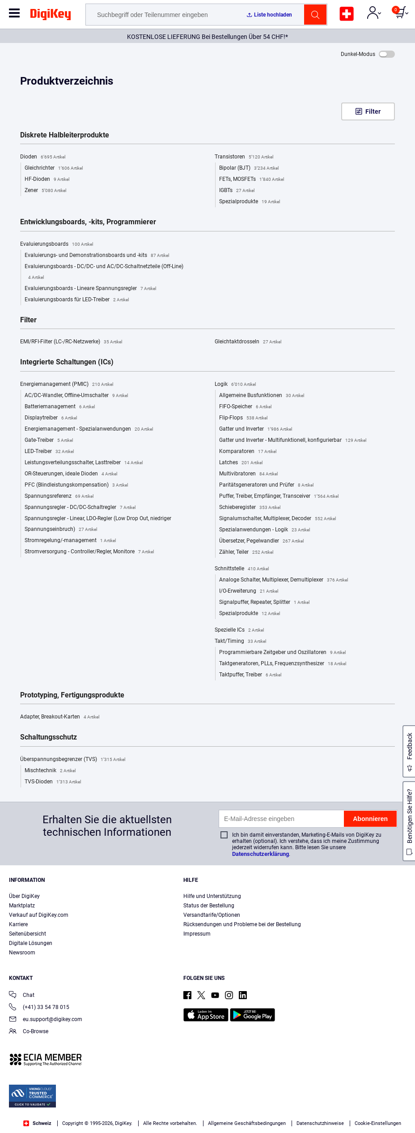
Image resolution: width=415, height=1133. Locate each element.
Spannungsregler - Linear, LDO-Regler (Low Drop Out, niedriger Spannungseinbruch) (98, 525)
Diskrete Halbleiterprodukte (64, 135)
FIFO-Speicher (245, 407)
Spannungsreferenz (59, 496)
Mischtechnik (50, 770)
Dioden (42, 157)
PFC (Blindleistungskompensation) (76, 485)
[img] (50, 16)
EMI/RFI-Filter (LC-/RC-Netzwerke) (71, 342)
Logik (235, 384)
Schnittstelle (242, 569)
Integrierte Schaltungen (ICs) (67, 362)
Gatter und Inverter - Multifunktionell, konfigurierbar (292, 440)
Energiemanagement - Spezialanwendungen (89, 429)
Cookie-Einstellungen (378, 1123)
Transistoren (244, 157)
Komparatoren (247, 451)
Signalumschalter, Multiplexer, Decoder (277, 518)
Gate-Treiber (49, 440)
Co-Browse (28, 1032)
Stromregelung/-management (70, 540)
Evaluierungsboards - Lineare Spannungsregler (90, 288)
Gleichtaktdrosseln (248, 342)
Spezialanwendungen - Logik (264, 530)
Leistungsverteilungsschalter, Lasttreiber (84, 462)
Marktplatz (22, 905)
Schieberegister (249, 507)
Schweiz (37, 1123)
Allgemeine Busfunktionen (261, 395)
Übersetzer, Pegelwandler (261, 541)
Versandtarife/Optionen (211, 915)
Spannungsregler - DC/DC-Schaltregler (80, 507)
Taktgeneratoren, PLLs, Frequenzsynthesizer (282, 663)
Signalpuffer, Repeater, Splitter (264, 602)
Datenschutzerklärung (260, 854)
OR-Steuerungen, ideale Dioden (71, 474)
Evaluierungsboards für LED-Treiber (77, 300)
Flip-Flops (243, 418)
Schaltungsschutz (48, 737)
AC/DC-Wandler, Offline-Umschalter (76, 395)
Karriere (18, 924)
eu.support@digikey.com (45, 1020)
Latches (241, 462)
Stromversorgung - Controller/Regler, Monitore (89, 552)
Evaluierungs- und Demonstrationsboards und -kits (97, 255)
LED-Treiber (49, 451)
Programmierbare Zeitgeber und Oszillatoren (282, 652)
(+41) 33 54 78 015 (39, 1008)
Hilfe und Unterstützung (212, 896)
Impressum (197, 934)
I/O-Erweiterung (248, 591)
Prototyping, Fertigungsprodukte (72, 695)
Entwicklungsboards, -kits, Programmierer (88, 222)
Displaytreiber (51, 418)
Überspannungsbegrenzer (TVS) (72, 759)
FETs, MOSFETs (251, 179)
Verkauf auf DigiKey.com (38, 915)
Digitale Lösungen (30, 943)
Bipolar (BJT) (249, 168)
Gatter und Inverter (255, 429)
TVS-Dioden (53, 782)
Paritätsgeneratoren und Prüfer (266, 485)
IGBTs (236, 190)
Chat (21, 996)
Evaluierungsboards (56, 244)
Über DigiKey (24, 896)
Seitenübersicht (27, 934)
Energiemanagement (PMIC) (66, 384)
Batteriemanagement (60, 407)
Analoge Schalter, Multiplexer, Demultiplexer (283, 580)
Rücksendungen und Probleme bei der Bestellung (242, 924)
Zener (45, 190)
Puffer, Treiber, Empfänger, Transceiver (279, 496)
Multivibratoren (248, 474)
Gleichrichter (54, 168)
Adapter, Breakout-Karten (59, 717)
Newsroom (22, 952)
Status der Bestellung (208, 905)
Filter (373, 111)
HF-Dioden (47, 179)
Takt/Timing (240, 641)
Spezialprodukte (249, 202)
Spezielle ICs (239, 630)
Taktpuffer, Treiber (250, 675)
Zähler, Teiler (246, 552)
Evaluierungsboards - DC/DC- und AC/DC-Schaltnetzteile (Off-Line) (104, 273)
